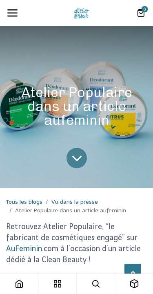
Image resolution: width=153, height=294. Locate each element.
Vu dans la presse (74, 201)
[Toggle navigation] (12, 13)
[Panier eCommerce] (141, 13)
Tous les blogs (24, 201)
